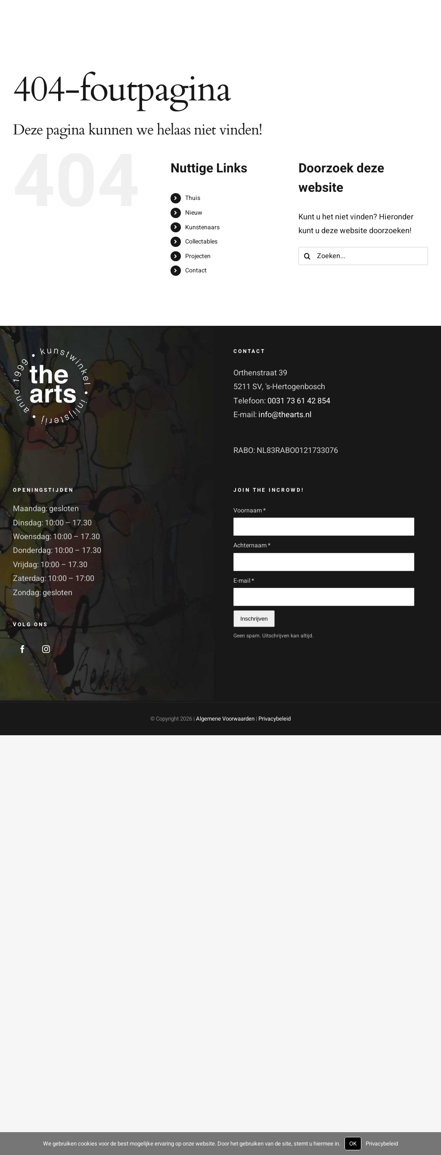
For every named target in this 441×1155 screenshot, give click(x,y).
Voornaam (249, 510)
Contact (196, 270)
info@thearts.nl (284, 415)
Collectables (201, 241)
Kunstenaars (202, 227)
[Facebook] (22, 649)
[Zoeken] (307, 256)
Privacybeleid (274, 719)
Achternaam (251, 545)
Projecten (198, 256)
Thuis (192, 198)
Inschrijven (254, 618)
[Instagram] (46, 649)
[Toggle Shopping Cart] (383, 35)
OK (353, 1143)
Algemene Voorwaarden (225, 719)
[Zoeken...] (363, 256)
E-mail (243, 580)
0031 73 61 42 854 (298, 401)
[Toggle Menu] (421, 35)
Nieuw (193, 212)
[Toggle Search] (401, 35)
